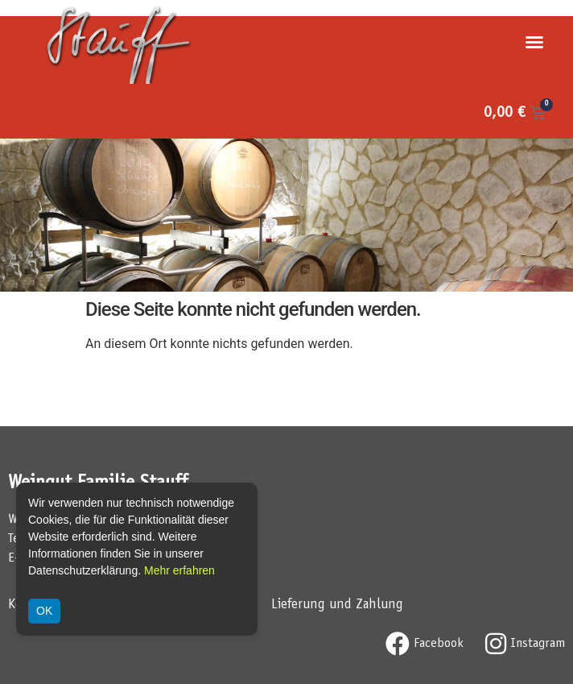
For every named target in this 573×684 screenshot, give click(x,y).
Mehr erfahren (179, 570)
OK (44, 610)
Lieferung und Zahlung (337, 605)
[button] (534, 41)
